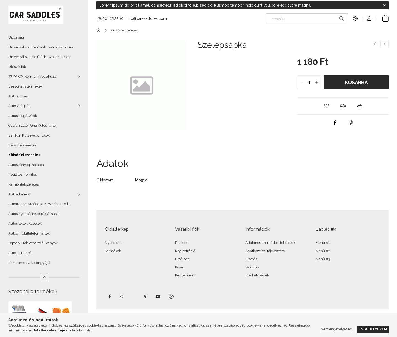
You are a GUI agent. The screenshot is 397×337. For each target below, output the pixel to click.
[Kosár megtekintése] (382, 18)
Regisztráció (185, 251)
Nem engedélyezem (337, 329)
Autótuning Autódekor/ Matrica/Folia (39, 204)
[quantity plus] (317, 82)
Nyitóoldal (113, 243)
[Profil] (369, 18)
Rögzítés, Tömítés (22, 174)
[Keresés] (307, 18)
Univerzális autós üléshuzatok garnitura (40, 47)
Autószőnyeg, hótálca (26, 165)
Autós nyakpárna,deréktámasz (33, 214)
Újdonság (16, 37)
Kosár (179, 267)
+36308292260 (110, 18)
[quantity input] (309, 82)
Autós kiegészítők (22, 116)
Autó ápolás (18, 96)
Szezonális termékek (25, 86)
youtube (158, 296)
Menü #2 (323, 251)
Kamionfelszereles (23, 184)
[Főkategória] (99, 30)
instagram (121, 296)
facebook (109, 296)
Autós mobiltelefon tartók (29, 233)
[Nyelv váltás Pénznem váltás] (355, 18)
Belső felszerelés (22, 145)
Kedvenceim (185, 275)
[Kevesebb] (44, 277)
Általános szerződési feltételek (270, 243)
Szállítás (252, 267)
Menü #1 (323, 243)
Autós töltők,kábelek (25, 223)
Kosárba (356, 82)
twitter (133, 296)
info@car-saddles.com (147, 18)
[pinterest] (351, 123)
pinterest (146, 296)
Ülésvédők (17, 67)
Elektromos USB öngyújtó (29, 263)
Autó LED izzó (19, 253)
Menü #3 (323, 259)
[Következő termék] (384, 44)
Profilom (182, 259)
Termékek (113, 251)
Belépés (181, 243)
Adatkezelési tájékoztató (265, 251)
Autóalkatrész (19, 194)
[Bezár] (384, 5)
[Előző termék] (375, 44)
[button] (326, 106)
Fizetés (251, 259)
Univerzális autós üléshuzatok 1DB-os (39, 57)
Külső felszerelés (24, 155)
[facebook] (334, 123)
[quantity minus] (301, 82)
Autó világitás (19, 106)
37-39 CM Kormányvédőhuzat (32, 76)
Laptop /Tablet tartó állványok (33, 243)
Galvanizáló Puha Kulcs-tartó (32, 125)
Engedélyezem (372, 329)
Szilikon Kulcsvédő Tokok (29, 135)
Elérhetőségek (257, 275)
